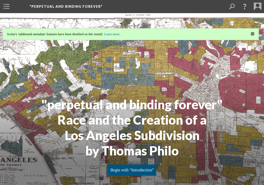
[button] (244, 6)
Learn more (111, 34)
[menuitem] (6, 6)
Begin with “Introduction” (132, 170)
